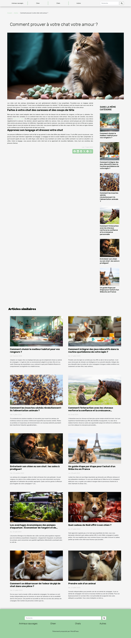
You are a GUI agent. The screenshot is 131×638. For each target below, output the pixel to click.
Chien (38, 3)
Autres (79, 3)
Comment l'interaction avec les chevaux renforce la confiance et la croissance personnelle (109, 230)
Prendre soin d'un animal (82, 583)
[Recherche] (109, 3)
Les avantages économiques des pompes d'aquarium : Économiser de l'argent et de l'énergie (33, 528)
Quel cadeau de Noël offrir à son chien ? (89, 525)
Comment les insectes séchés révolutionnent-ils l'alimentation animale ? (109, 197)
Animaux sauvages (17, 3)
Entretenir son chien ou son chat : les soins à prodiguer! (109, 261)
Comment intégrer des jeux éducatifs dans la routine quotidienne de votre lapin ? (109, 165)
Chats (58, 3)
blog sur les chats (18, 119)
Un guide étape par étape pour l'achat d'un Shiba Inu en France (109, 290)
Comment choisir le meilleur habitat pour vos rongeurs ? (108, 135)
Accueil (9, 13)
